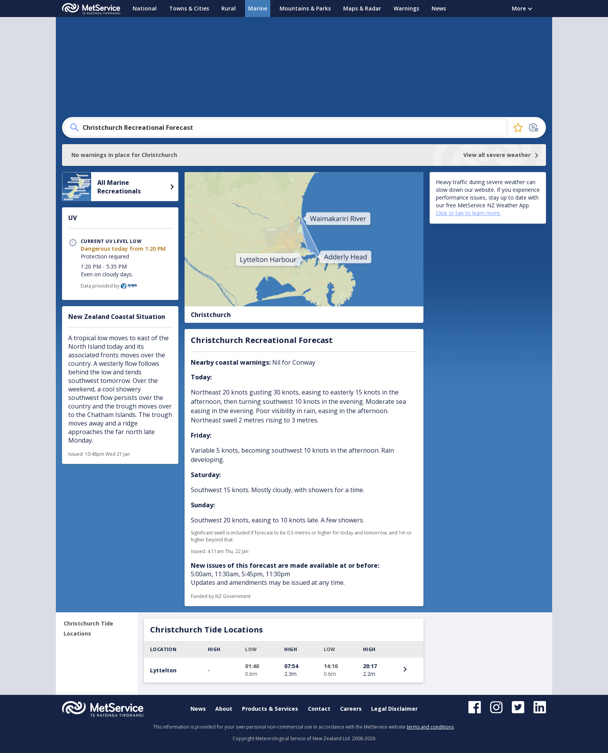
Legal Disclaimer (394, 708)
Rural (228, 8)
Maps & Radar (362, 8)
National (145, 8)
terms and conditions (430, 727)
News (439, 8)
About (223, 708)
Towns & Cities (189, 8)
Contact (319, 708)
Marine (257, 8)
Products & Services (270, 708)
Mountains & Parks (305, 8)
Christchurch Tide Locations (88, 628)
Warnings (406, 8)
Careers (351, 708)
